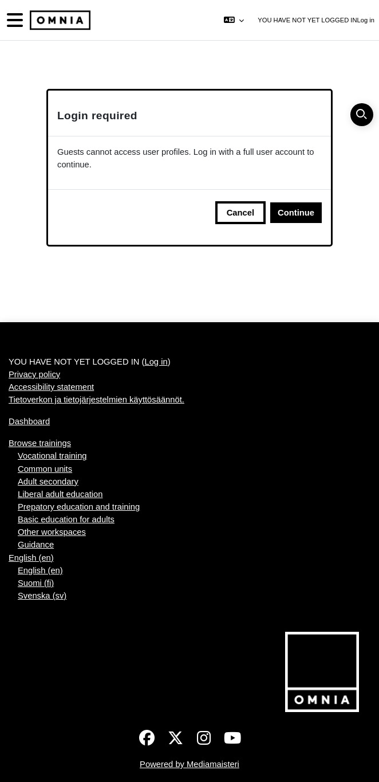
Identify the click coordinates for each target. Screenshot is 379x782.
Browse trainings (40, 443)
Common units (45, 469)
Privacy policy (34, 374)
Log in (365, 20)
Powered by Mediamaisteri (189, 764)
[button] (233, 20)
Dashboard (29, 421)
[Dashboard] (58, 20)
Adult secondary (48, 481)
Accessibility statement (51, 387)
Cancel (240, 212)
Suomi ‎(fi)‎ (36, 583)
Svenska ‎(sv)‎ (42, 595)
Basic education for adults (66, 519)
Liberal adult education (60, 494)
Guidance (36, 544)
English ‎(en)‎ (31, 557)
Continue (296, 212)
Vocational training (52, 455)
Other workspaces (52, 532)
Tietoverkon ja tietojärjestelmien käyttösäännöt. (96, 399)
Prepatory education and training (79, 506)
